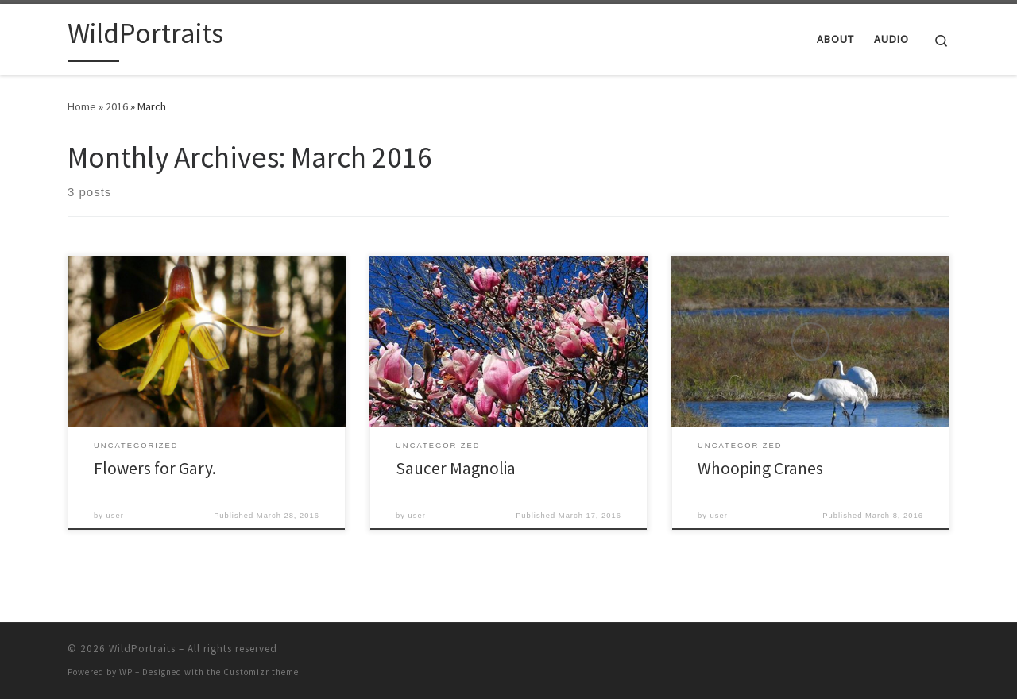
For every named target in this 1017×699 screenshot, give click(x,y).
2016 (117, 106)
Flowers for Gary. (155, 468)
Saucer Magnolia (456, 468)
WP (126, 672)
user (115, 515)
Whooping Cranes (760, 468)
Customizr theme (261, 672)
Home (82, 106)
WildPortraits (142, 648)
